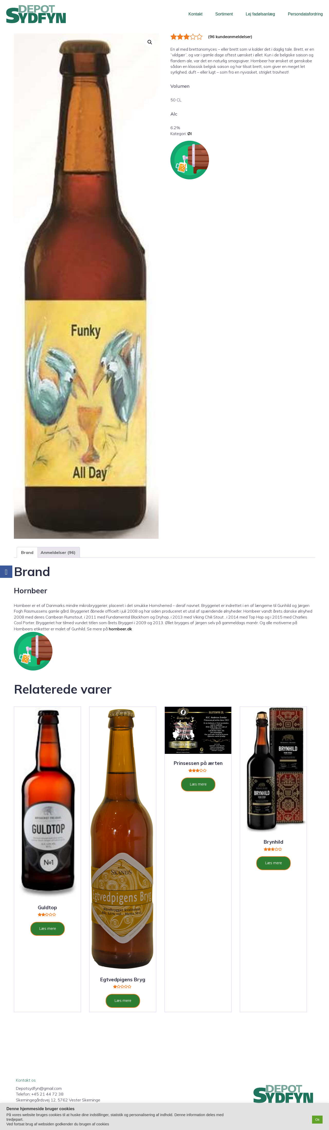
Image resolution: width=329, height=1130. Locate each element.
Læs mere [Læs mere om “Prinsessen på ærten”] (198, 784)
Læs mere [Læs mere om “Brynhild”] (273, 862)
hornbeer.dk (120, 628)
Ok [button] (317, 1120)
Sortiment (224, 14)
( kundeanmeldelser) (230, 36)
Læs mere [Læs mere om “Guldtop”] (47, 928)
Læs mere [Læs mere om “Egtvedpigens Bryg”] (122, 1000)
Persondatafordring (305, 14)
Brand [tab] (27, 552)
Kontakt (195, 14)
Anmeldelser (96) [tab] (58, 552)
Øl (189, 133)
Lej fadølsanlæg (260, 14)
